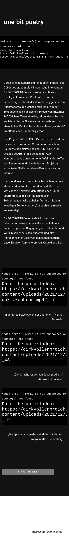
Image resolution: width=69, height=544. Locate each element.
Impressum (38, 531)
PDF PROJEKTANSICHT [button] (28, 472)
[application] (34, 52)
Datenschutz (54, 531)
